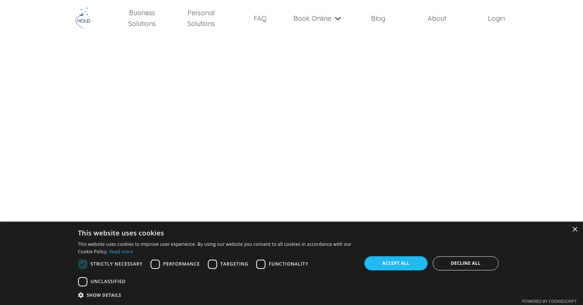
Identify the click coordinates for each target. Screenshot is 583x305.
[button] (215, 294)
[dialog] (291, 263)
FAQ (260, 18)
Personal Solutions (201, 18)
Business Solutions (142, 18)
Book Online (317, 18)
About (437, 18)
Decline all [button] (466, 263)
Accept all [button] (396, 263)
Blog (378, 18)
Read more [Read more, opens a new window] (121, 251)
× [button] (574, 229)
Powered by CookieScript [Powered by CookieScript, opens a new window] (549, 301)
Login (496, 18)
